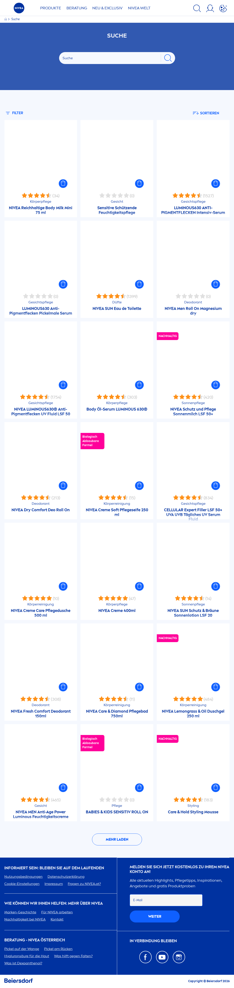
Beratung (76, 8)
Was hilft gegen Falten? (73, 956)
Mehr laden (117, 839)
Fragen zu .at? (84, 884)
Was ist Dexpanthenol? (23, 963)
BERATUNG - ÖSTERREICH (34, 940)
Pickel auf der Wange (21, 949)
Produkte (50, 8)
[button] (63, 183)
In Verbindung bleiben (153, 941)
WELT (139, 8)
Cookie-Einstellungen (22, 884)
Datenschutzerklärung (66, 877)
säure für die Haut (26, 956)
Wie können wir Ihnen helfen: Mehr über (53, 903)
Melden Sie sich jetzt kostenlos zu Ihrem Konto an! (179, 869)
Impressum (54, 884)
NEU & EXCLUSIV (107, 8)
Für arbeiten (57, 912)
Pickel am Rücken (58, 949)
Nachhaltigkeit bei (25, 919)
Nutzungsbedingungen (23, 877)
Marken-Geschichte (20, 912)
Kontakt (57, 919)
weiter (154, 916)
